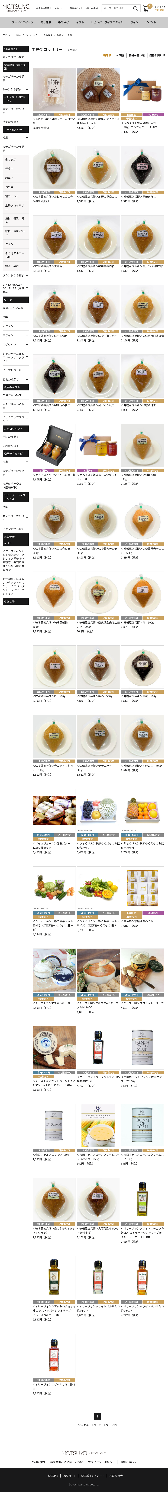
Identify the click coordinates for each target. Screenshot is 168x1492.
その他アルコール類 (14, 255)
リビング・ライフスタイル (107, 22)
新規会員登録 (42, 8)
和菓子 (9, 178)
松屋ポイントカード (93, 1476)
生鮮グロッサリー (65, 35)
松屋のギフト (12, 387)
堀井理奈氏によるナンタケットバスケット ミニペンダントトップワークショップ (14, 586)
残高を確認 (159, 10)
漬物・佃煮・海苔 (14, 220)
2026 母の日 (11, 49)
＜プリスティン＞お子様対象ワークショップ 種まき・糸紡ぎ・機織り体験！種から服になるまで (14, 560)
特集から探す (11, 121)
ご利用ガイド (73, 8)
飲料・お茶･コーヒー (15, 233)
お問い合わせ (91, 8)
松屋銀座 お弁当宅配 (15, 66)
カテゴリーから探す (42, 35)
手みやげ (63, 22)
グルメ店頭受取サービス (14, 99)
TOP (5, 35)
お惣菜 (9, 187)
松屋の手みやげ (13, 453)
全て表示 (10, 159)
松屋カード (69, 1476)
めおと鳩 (9, 601)
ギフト (80, 22)
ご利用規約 (38, 1462)
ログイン (58, 8)
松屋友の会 (116, 1476)
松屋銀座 (53, 1476)
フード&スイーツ (20, 35)
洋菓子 (9, 168)
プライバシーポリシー (101, 1462)
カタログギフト (13, 428)
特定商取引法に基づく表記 (66, 1462)
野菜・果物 (12, 266)
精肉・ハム (12, 196)
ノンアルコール (12, 370)
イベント (151, 22)
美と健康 (45, 22)
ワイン (134, 22)
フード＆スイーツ (22, 22)
